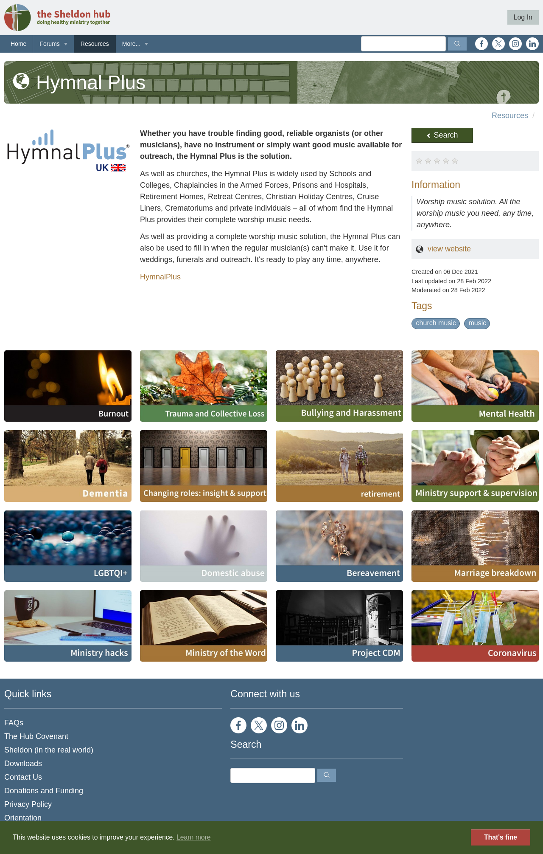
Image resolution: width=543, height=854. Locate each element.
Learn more (193, 837)
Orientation (23, 818)
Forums (49, 43)
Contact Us (23, 777)
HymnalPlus (160, 277)
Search (442, 135)
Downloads (23, 763)
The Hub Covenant (36, 736)
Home (18, 43)
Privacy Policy (28, 804)
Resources (95, 43)
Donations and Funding (43, 790)
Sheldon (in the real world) (48, 750)
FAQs (13, 723)
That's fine (500, 837)
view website (449, 249)
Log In (523, 17)
